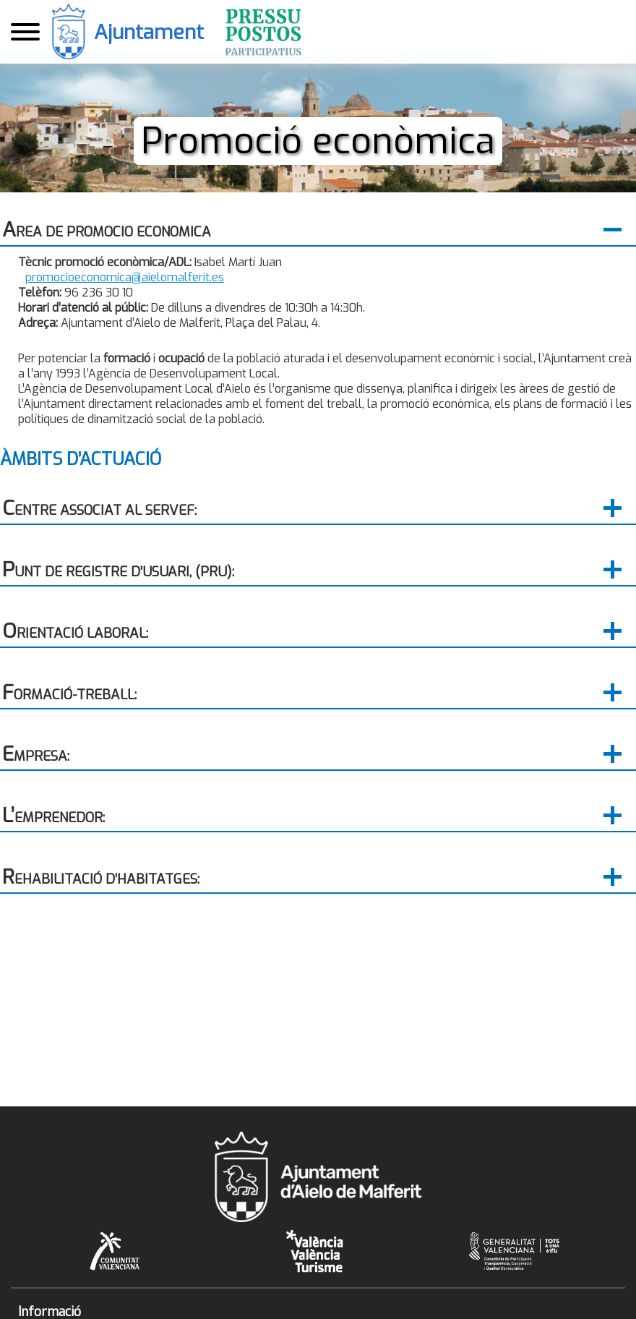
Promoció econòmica (318, 141)
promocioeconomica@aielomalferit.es (124, 277)
